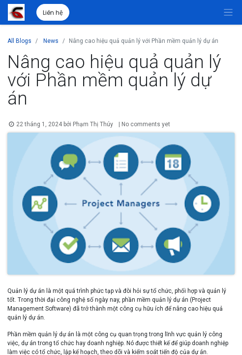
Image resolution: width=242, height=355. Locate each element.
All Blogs (19, 40)
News (51, 40)
